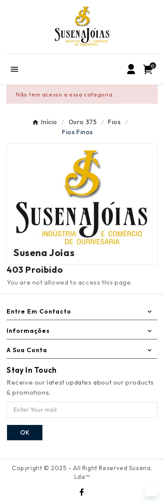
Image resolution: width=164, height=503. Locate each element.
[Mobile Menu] (14, 69)
